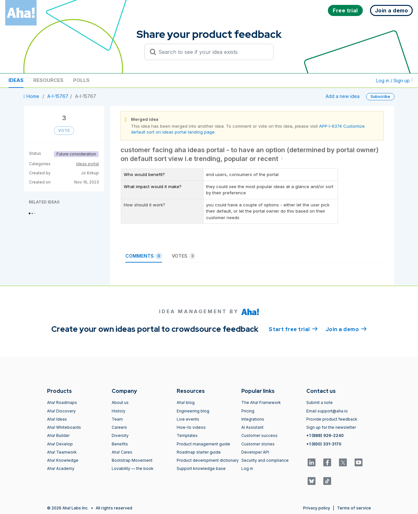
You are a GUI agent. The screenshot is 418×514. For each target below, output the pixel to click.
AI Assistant (252, 427)
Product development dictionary (208, 460)
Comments (143, 256)
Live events (188, 419)
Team (117, 419)
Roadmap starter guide (199, 452)
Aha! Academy (60, 468)
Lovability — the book (132, 468)
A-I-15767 (57, 96)
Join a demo (346, 328)
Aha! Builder (58, 435)
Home (32, 96)
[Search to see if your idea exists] (212, 52)
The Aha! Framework (261, 402)
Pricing (247, 411)
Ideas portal (87, 163)
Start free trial (293, 328)
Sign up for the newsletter (331, 427)
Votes (184, 256)
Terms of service (354, 508)
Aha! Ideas (57, 419)
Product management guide (203, 444)
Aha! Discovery (61, 411)
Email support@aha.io (327, 411)
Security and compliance (265, 460)
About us (120, 402)
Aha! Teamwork (62, 452)
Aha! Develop (60, 444)
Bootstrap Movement (132, 460)
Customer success (259, 435)
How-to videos (191, 427)
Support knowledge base (201, 468)
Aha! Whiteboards (64, 427)
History (118, 411)
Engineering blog (193, 411)
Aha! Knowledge (62, 460)
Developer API (255, 452)
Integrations (252, 419)
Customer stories (258, 444)
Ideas (16, 80)
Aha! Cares (122, 452)
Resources (48, 80)
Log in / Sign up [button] (394, 80)
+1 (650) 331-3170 (323, 444)
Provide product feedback (331, 419)
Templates (187, 435)
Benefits (120, 444)
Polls (81, 80)
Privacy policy (316, 508)
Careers (119, 427)
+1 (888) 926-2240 (325, 435)
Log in (247, 468)
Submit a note (319, 402)
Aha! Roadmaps (62, 402)
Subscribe (380, 96)
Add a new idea (343, 96)
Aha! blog (186, 402)
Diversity (120, 435)
